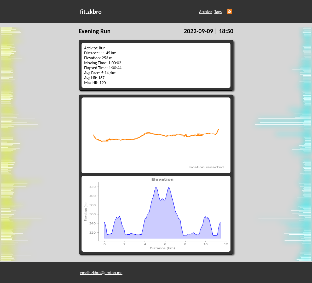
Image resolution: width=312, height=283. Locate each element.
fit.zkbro (91, 11)
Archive (205, 11)
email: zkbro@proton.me (101, 272)
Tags (218, 11)
